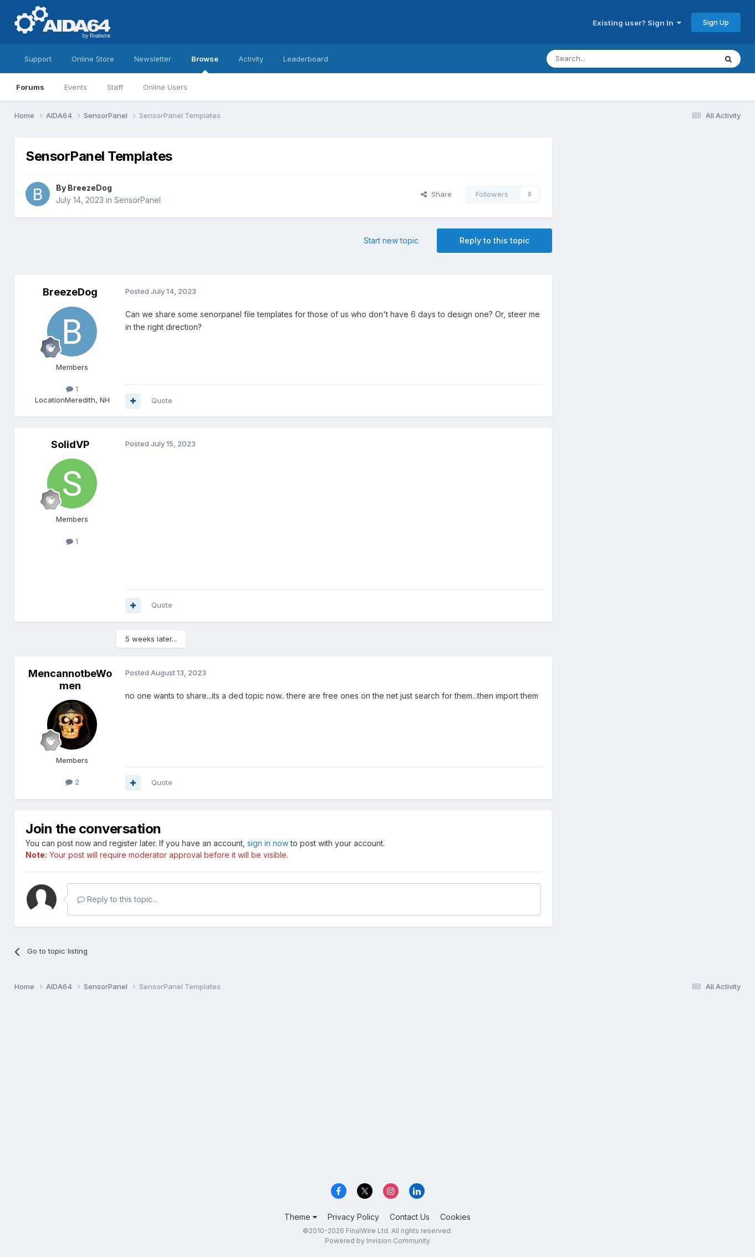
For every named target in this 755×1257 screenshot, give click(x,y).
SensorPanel (137, 200)
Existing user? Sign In (637, 22)
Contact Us (410, 1217)
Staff (115, 87)
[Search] (603, 59)
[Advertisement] (652, 212)
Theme (300, 1217)
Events (75, 87)
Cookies (455, 1217)
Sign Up (716, 22)
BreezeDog (90, 187)
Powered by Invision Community (377, 1240)
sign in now (267, 843)
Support (38, 58)
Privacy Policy (353, 1217)
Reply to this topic (494, 240)
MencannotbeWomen (70, 679)
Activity (250, 58)
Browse (204, 63)
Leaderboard (305, 58)
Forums (30, 87)
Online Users (165, 87)
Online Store (93, 58)
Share (436, 194)
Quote (161, 400)
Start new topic (391, 240)
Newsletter (152, 58)
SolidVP (70, 444)
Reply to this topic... (117, 899)
